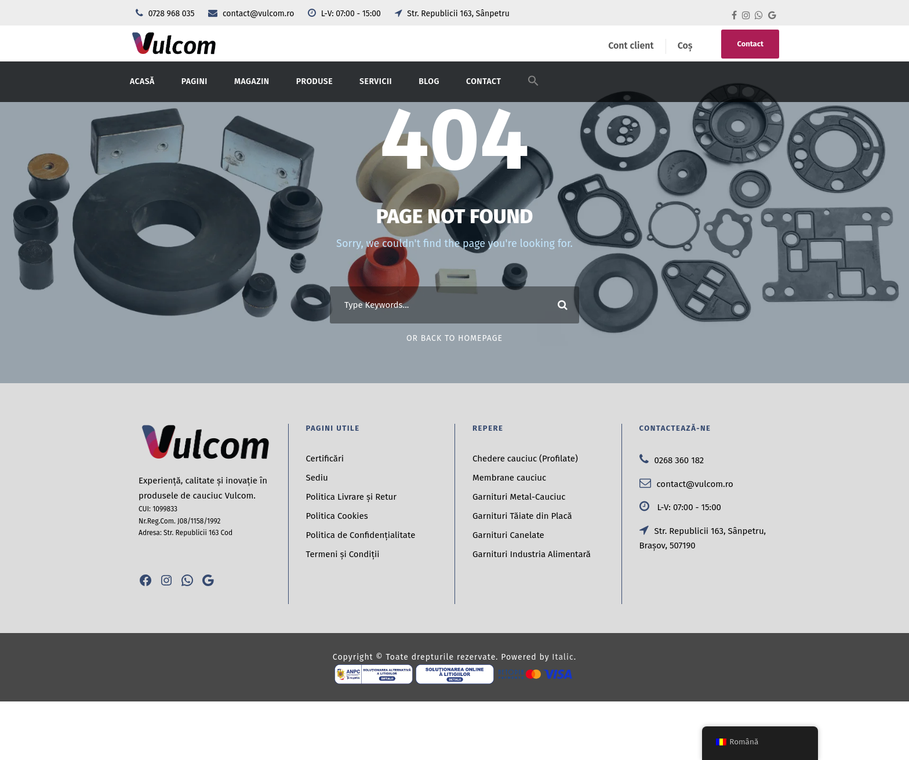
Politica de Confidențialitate (361, 535)
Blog (429, 81)
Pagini (194, 81)
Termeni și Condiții (343, 554)
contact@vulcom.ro (252, 14)
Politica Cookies (337, 516)
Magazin (252, 81)
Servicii (375, 81)
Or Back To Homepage (454, 338)
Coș (685, 45)
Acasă (142, 81)
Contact (750, 43)
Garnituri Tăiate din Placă (522, 516)
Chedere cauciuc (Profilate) (525, 458)
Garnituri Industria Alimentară (531, 554)
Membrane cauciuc (509, 477)
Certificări (325, 458)
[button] (533, 88)
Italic (562, 657)
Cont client (630, 45)
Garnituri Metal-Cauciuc (518, 497)
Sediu (317, 477)
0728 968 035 (166, 14)
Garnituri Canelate (508, 535)
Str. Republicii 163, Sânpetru (452, 14)
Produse (314, 81)
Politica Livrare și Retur (351, 497)
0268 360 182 (671, 460)
